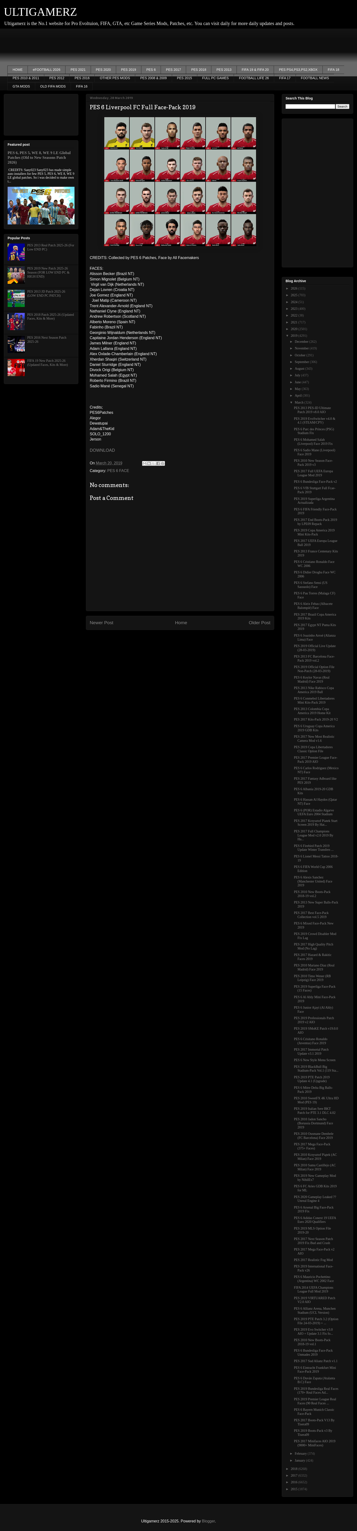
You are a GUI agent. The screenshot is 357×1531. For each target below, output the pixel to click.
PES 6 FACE (118, 471)
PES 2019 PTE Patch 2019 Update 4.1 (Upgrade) (312, 1079)
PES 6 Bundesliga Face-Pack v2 (315, 481)
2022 (294, 315)
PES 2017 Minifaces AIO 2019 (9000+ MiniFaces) (314, 1443)
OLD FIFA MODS (53, 86)
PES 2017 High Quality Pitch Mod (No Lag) (313, 946)
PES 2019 (128, 70)
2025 (294, 295)
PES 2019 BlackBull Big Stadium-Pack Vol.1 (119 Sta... (316, 1069)
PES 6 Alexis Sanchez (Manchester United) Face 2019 (313, 881)
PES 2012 (56, 78)
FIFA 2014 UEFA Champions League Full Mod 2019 (313, 1289)
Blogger (208, 1521)
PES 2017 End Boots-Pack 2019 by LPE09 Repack (315, 522)
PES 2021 (77, 70)
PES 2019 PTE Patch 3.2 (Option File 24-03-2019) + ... (316, 1321)
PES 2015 (184, 78)
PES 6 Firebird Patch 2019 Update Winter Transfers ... (314, 848)
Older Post (259, 622)
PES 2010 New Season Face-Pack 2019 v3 (313, 463)
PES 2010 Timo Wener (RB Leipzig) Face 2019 (312, 978)
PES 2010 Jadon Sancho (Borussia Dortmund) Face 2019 (313, 1123)
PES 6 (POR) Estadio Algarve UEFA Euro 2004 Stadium (314, 812)
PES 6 (151, 70)
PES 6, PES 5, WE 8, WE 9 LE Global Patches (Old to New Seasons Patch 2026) (39, 158)
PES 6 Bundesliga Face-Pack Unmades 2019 (313, 1352)
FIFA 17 (285, 78)
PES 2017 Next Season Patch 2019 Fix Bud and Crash (313, 1241)
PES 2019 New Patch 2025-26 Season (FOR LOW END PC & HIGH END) (48, 272)
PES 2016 (81, 78)
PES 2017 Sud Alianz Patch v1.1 (316, 1361)
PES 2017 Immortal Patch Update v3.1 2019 (311, 1051)
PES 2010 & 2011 (26, 78)
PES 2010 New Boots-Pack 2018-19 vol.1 (312, 1342)
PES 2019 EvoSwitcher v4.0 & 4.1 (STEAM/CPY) (314, 421)
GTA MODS (21, 86)
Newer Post (101, 622)
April (298, 395)
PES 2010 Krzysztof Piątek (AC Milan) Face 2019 (315, 1157)
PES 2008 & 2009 (153, 78)
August (300, 368)
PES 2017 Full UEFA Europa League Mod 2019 (313, 473)
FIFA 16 (81, 86)
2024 (294, 302)
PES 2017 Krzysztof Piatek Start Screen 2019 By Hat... (315, 823)
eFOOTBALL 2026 (46, 70)
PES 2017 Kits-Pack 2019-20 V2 (316, 719)
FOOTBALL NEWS (315, 78)
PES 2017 (173, 70)
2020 (294, 329)
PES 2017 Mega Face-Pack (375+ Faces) (312, 1146)
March (299, 402)
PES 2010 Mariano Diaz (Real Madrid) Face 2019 (314, 967)
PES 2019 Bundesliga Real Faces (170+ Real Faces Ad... (316, 1391)
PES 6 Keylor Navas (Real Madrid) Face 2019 (311, 679)
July (298, 375)
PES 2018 (198, 70)
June (298, 382)
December (302, 341)
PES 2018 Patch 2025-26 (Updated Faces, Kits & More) (50, 317)
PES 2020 (103, 70)
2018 (294, 1469)
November (302, 348)
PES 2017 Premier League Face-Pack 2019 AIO (315, 759)
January (300, 1460)
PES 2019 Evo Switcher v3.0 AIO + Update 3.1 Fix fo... (313, 1331)
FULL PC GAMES (215, 78)
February (301, 1453)
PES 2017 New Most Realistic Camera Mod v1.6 (314, 738)
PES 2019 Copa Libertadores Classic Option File (313, 749)
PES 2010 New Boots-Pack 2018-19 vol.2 (312, 894)
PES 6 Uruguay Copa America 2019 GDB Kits (314, 728)
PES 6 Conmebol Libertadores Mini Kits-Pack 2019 (314, 700)
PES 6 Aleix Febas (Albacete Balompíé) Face (313, 606)
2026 (294, 288)
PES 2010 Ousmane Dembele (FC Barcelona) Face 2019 (313, 1136)
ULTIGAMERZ (40, 11)
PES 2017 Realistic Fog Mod (313, 1260)
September (302, 362)
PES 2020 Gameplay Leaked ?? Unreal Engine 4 (315, 1199)
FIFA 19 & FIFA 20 (255, 70)
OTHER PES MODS (115, 78)
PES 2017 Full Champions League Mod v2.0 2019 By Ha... (313, 835)
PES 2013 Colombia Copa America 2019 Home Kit (312, 711)
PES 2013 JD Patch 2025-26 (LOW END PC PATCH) (46, 293)
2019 (294, 335)
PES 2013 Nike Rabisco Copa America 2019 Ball (314, 690)
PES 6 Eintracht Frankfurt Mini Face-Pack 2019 (315, 1370)
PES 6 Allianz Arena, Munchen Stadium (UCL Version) (315, 1310)
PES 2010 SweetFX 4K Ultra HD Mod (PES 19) (316, 1100)
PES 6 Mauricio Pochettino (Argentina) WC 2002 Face (314, 1279)
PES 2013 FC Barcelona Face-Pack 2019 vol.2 (314, 658)
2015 (294, 1489)
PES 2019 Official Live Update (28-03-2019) (315, 648)
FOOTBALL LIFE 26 (254, 78)
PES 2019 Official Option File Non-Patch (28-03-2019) (314, 669)
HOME (18, 70)
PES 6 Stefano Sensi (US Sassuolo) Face (310, 585)
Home (181, 622)
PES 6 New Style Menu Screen (315, 1060)
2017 (294, 1475)
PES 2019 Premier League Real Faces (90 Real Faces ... (315, 1401)
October (300, 355)
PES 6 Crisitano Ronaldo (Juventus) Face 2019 (310, 1041)
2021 (294, 322)
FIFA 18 (333, 70)
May (298, 389)
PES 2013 (223, 70)
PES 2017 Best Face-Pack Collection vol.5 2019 (311, 915)
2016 (294, 1482)
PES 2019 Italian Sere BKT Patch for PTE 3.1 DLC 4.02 (315, 1111)
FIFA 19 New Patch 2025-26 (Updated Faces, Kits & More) (47, 363)
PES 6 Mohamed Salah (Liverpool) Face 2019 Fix (313, 442)
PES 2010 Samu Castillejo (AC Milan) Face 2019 (315, 1167)
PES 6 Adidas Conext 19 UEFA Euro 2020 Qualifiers (315, 1220)
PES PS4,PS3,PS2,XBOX (298, 70)
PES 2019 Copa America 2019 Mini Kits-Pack (314, 532)
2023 (294, 309)
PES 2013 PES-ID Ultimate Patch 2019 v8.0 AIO (312, 410)
